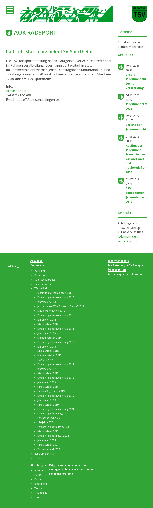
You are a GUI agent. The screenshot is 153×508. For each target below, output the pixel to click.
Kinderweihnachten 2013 (51, 310)
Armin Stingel (16, 91)
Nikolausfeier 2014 (48, 324)
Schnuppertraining (61, 474)
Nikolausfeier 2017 (48, 373)
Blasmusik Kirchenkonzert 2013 (55, 293)
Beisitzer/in (40, 275)
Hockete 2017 (45, 360)
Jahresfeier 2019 (46, 400)
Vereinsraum (80, 465)
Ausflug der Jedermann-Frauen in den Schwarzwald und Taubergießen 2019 (136, 159)
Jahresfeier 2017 (46, 369)
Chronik (38, 458)
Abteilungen (38, 465)
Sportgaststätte (59, 469)
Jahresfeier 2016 (46, 346)
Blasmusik (40, 470)
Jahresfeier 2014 (46, 319)
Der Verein (37, 265)
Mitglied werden (59, 465)
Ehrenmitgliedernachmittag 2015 (55, 328)
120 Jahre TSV (45, 422)
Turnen (38, 497)
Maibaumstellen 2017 (49, 355)
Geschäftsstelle (43, 284)
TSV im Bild (40, 288)
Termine (137, 274)
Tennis (38, 488)
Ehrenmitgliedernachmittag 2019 (55, 395)
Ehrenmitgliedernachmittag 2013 (55, 297)
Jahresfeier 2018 (46, 382)
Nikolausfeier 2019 (48, 404)
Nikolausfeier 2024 (48, 444)
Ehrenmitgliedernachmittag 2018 (55, 377)
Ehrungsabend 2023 (48, 418)
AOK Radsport (136, 265)
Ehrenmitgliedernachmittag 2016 (55, 342)
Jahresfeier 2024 (46, 440)
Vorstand (39, 270)
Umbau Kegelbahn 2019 (51, 391)
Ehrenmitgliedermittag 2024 (53, 435)
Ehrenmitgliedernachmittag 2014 (55, 315)
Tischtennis (40, 492)
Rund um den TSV (44, 453)
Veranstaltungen (83, 469)
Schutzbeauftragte (44, 279)
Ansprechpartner (119, 274)
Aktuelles (36, 260)
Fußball (38, 474)
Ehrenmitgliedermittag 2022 (53, 413)
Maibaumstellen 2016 (49, 337)
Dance (38, 479)
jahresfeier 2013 (46, 302)
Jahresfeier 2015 (46, 333)
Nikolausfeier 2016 (48, 351)
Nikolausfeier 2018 (48, 386)
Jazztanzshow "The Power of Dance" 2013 (60, 306)
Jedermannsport (118, 260)
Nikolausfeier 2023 (48, 431)
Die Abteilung (116, 265)
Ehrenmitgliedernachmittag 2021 (55, 409)
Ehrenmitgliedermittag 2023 (53, 427)
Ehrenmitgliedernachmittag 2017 (55, 364)
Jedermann (40, 483)
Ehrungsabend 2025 (48, 449)
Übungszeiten (117, 269)
